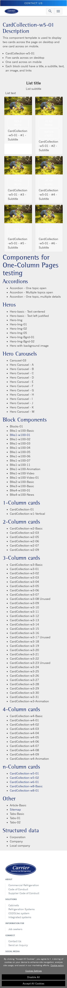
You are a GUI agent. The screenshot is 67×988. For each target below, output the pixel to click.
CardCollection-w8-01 (24, 790)
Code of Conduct (18, 889)
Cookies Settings (33, 971)
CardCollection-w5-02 (24, 777)
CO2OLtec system (18, 913)
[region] (33, 971)
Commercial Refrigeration (23, 885)
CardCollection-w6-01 (24, 782)
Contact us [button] (33, 3)
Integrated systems (19, 917)
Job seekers (15, 929)
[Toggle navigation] (50, 11)
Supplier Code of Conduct (23, 893)
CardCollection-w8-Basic (26, 786)
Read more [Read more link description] (18, 123)
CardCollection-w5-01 (24, 773)
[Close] (51, 959)
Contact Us (14, 941)
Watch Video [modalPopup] (49, 133)
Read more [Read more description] (49, 182)
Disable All (33, 977)
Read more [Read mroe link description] (18, 231)
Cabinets (13, 905)
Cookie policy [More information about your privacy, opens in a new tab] (57, 965)
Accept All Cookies (33, 983)
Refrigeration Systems (21, 909)
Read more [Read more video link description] (49, 123)
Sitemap (15, 809)
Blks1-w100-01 (20, 435)
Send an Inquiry (18, 945)
